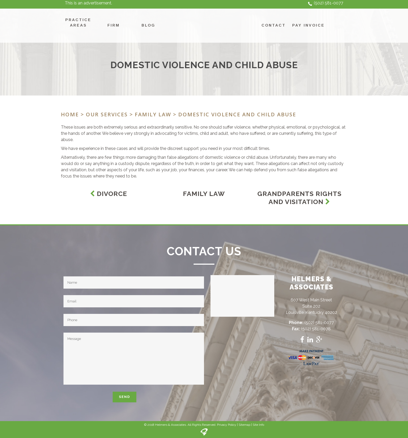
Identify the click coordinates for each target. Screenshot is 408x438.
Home (70, 114)
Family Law (153, 114)
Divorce (108, 194)
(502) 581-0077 (328, 3)
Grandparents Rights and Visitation (299, 198)
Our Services (107, 114)
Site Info (258, 425)
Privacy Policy (226, 425)
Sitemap (244, 425)
